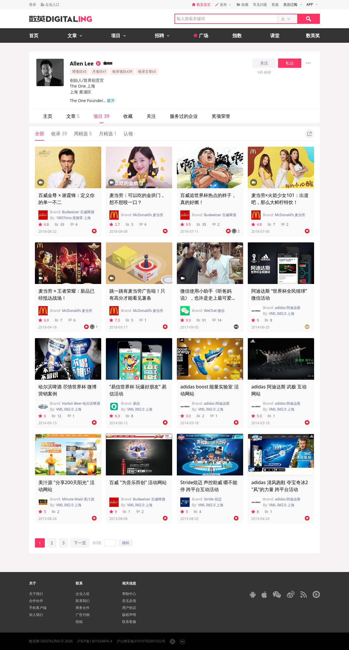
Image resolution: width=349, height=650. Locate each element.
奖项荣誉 (221, 116)
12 (56, 415)
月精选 (108, 133)
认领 (129, 133)
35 (201, 224)
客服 (275, 4)
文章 (72, 116)
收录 (59, 133)
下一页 (80, 543)
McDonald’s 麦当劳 (148, 214)
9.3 (185, 320)
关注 (264, 63)
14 (217, 320)
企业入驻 (83, 593)
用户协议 (129, 607)
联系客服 (129, 621)
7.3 (114, 320)
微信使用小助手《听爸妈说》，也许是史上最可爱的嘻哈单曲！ (208, 298)
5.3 (256, 415)
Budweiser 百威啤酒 (78, 211)
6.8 (43, 224)
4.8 (256, 224)
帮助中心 (129, 593)
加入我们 (36, 614)
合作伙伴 (36, 600)
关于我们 (36, 593)
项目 (101, 116)
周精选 (83, 133)
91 (201, 320)
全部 (39, 133)
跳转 (125, 542)
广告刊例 (83, 614)
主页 (47, 116)
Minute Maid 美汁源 (78, 499)
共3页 (97, 542)
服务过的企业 (184, 116)
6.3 (114, 415)
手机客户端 (38, 607)
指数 (237, 35)
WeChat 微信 (214, 310)
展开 (111, 100)
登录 (32, 4)
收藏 (128, 116)
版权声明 (129, 614)
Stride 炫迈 (212, 499)
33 (59, 224)
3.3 (185, 415)
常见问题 (260, 4)
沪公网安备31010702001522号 (141, 641)
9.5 (185, 224)
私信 (290, 63)
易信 (136, 403)
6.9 (43, 320)
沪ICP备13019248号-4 (94, 641)
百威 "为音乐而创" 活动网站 (138, 482)
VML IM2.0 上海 (281, 313)
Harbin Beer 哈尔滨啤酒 (81, 403)
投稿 (79, 621)
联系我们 (83, 600)
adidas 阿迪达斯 (287, 307)
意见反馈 (129, 600)
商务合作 (83, 607)
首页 (33, 35)
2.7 (114, 224)
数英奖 (313, 35)
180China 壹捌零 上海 (73, 217)
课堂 (274, 35)
